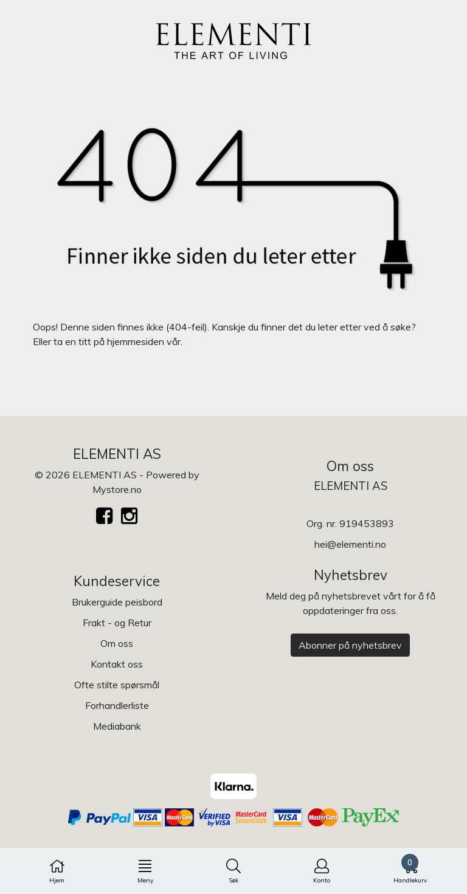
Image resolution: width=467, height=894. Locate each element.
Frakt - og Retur (117, 622)
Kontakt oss (117, 664)
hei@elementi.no (350, 544)
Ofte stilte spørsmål (116, 685)
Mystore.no (117, 489)
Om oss (116, 643)
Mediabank (117, 726)
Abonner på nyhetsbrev (350, 645)
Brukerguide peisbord (117, 602)
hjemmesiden (135, 341)
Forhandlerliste (117, 705)
